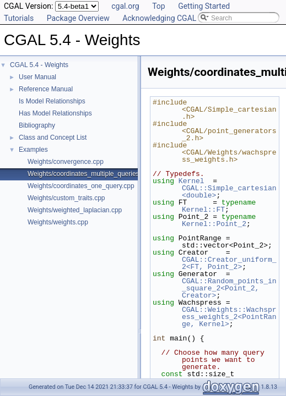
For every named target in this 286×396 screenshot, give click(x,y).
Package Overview (78, 18)
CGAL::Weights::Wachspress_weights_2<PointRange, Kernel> (229, 317)
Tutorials (19, 18)
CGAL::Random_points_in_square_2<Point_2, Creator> (229, 288)
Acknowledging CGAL (159, 18)
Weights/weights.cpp (58, 222)
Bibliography (37, 125)
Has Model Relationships (55, 113)
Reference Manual (46, 89)
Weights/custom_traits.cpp (66, 198)
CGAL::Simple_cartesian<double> (229, 191)
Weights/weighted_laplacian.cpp (75, 210)
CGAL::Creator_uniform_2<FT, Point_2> (229, 263)
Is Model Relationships (52, 101)
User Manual (37, 77)
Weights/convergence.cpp (66, 162)
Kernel (191, 181)
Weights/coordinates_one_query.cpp (81, 186)
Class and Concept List (53, 137)
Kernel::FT (203, 210)
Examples (33, 149)
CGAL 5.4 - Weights (39, 65)
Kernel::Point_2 (214, 224)
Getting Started (204, 6)
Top (158, 6)
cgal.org (125, 6)
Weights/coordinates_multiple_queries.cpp (90, 174)
